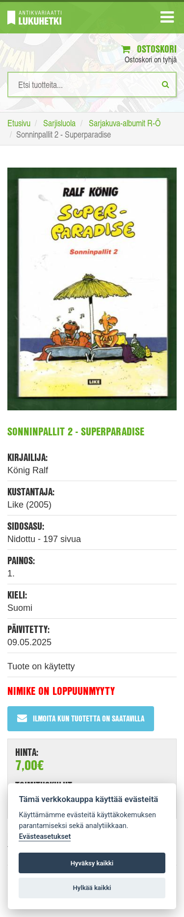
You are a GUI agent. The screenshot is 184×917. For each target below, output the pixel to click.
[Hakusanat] (92, 84)
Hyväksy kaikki (92, 863)
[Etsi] (165, 84)
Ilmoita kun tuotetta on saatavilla (80, 718)
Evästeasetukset (45, 836)
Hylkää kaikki (92, 887)
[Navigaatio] (167, 19)
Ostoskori (149, 49)
